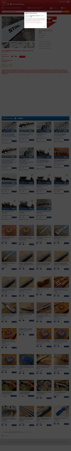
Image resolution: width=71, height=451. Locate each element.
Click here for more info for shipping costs (33, 22)
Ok (44, 26)
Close (46, 13)
